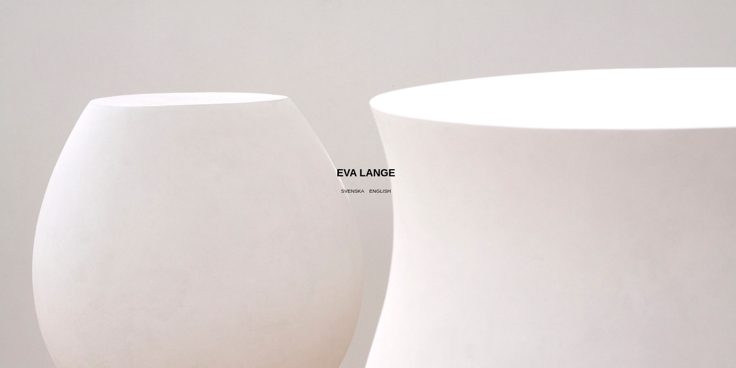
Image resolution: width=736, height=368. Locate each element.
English (380, 191)
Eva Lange (366, 172)
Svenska (352, 191)
